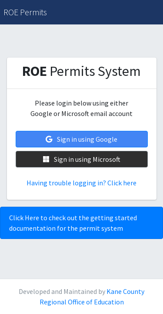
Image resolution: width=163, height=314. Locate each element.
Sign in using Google (81, 139)
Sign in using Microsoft (81, 159)
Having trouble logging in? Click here (81, 182)
